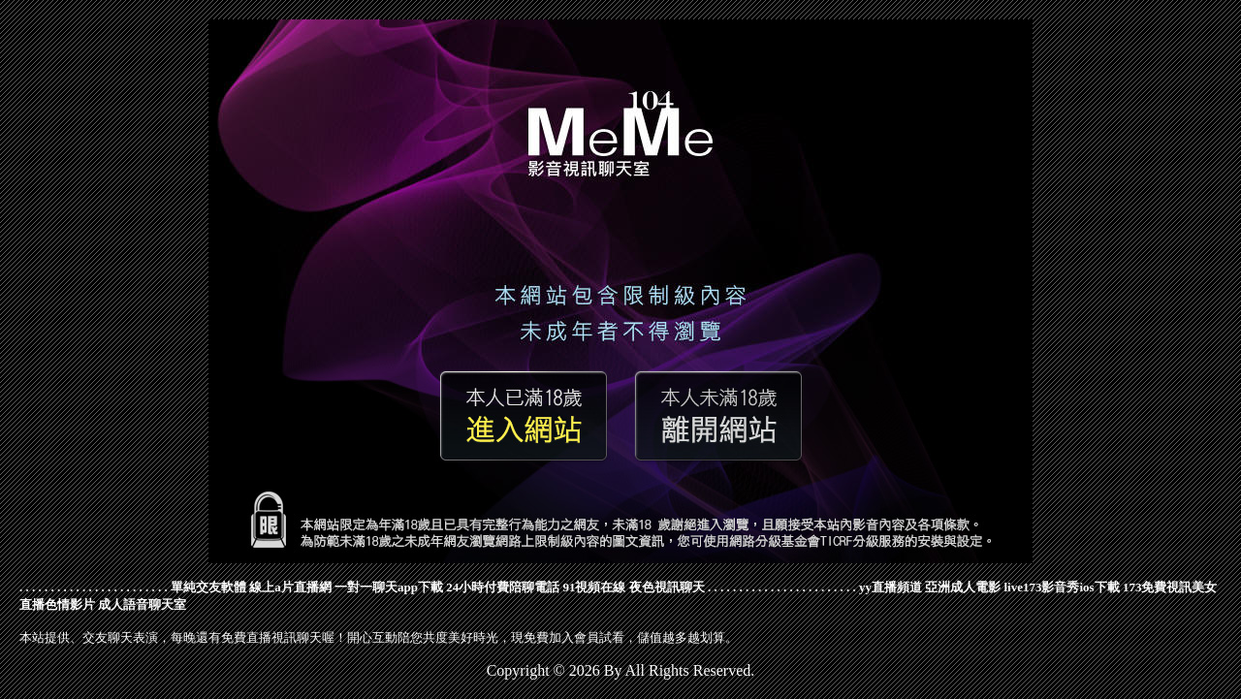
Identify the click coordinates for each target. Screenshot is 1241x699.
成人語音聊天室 (142, 604)
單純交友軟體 (208, 587)
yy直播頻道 (890, 587)
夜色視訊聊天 (667, 587)
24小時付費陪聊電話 (502, 587)
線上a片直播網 (290, 587)
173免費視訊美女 (1170, 587)
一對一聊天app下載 (388, 587)
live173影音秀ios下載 (1061, 587)
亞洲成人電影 (963, 587)
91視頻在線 (593, 587)
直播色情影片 (57, 604)
